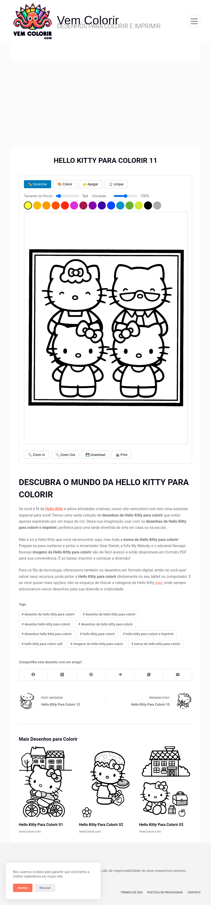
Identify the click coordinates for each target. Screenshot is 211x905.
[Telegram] (120, 675)
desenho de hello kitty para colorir (109, 614)
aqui (158, 582)
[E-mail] (177, 675)
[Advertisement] (105, 97)
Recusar (45, 888)
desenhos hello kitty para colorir (47, 634)
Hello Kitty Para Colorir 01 (41, 824)
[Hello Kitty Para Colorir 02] (105, 781)
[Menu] (194, 21)
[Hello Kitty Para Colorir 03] (165, 781)
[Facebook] (33, 675)
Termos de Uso (132, 892)
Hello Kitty (54, 509)
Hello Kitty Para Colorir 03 (161, 824)
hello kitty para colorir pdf (42, 644)
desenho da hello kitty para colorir (48, 614)
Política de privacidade (165, 892)
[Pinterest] (91, 675)
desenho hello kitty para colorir (46, 624)
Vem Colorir (88, 20)
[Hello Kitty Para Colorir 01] (45, 781)
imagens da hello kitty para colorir (96, 644)
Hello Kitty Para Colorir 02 (101, 824)
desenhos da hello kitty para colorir (105, 624)
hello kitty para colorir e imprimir (148, 634)
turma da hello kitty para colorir (155, 644)
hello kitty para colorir (97, 634)
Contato (194, 892)
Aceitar (23, 888)
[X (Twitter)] (62, 675)
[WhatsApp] (149, 675)
